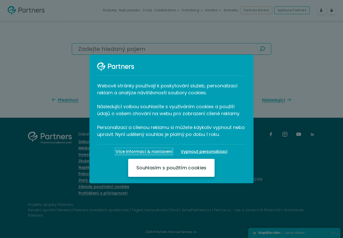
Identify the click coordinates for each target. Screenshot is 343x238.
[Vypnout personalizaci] (204, 151)
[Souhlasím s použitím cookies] (171, 168)
